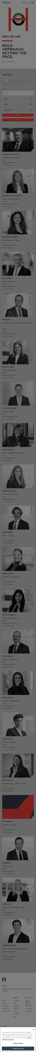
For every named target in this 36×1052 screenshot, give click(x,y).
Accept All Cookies (18, 1048)
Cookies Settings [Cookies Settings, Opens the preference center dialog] (18, 1043)
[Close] (34, 1029)
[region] (18, 1039)
